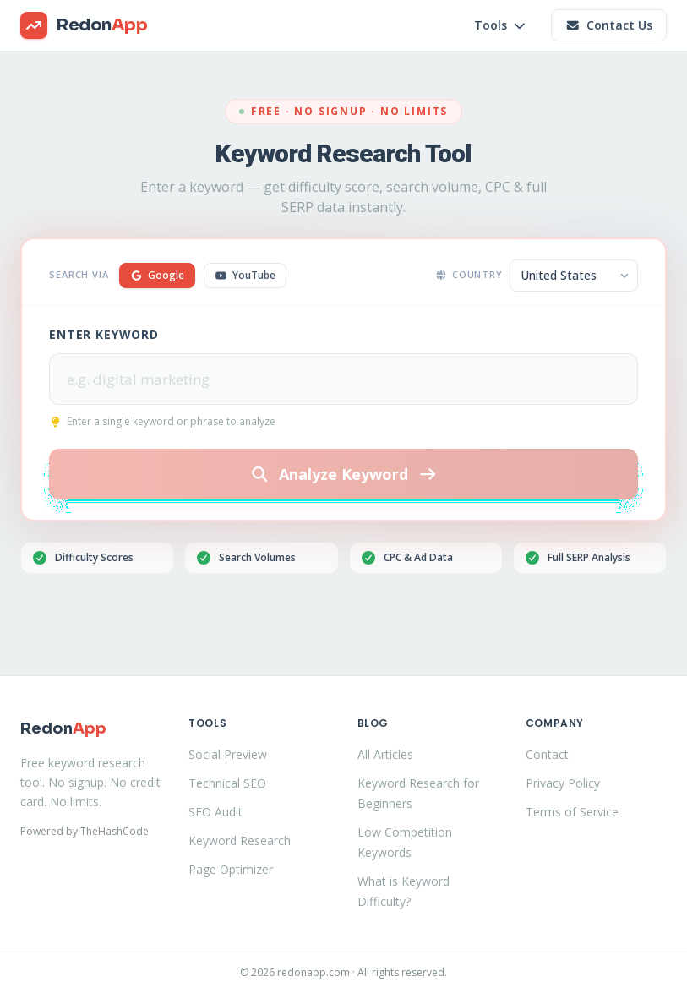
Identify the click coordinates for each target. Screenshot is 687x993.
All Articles (385, 754)
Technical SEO (227, 783)
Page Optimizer (230, 869)
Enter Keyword (104, 334)
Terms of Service (572, 812)
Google (157, 275)
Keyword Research (239, 840)
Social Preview (227, 754)
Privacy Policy (563, 783)
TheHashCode (114, 831)
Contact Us (609, 25)
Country (469, 274)
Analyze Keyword (344, 474)
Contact (547, 754)
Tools (500, 25)
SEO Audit (215, 812)
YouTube (245, 275)
